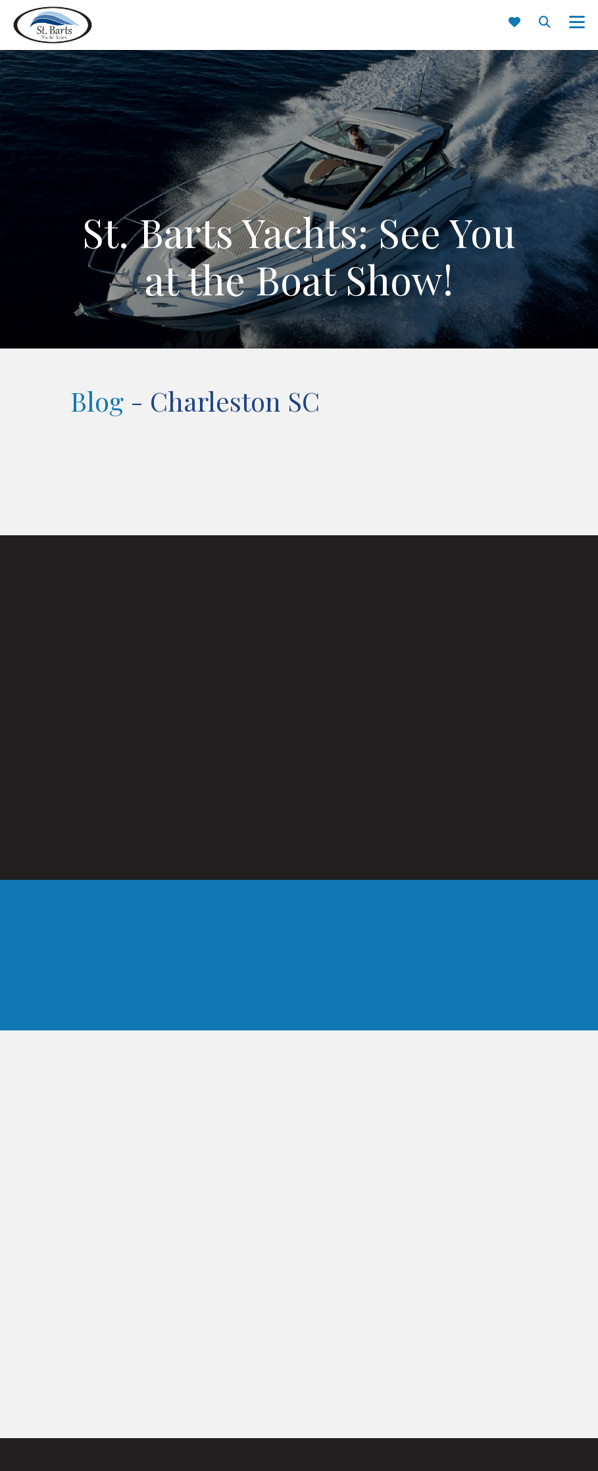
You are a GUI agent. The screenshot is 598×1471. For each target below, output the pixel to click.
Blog (97, 400)
